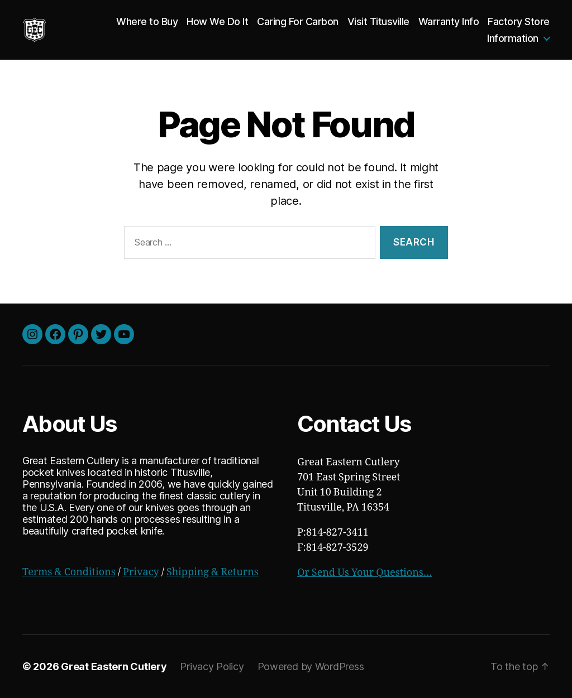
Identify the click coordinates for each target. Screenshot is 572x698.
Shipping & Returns (212, 572)
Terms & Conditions (69, 572)
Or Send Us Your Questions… (364, 572)
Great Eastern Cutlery (113, 666)
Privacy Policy (212, 666)
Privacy (141, 572)
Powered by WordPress (311, 666)
